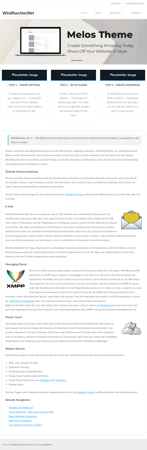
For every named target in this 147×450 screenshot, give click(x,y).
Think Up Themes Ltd (20, 444)
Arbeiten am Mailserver (21, 407)
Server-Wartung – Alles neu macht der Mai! (31, 411)
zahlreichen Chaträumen (22, 300)
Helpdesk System (85, 392)
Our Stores (115, 3)
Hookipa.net (106, 305)
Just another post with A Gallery (25, 424)
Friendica (44, 380)
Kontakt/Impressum (135, 3)
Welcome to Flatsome (20, 420)
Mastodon (60, 380)
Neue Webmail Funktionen (23, 416)
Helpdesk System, (74, 194)
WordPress (47, 444)
